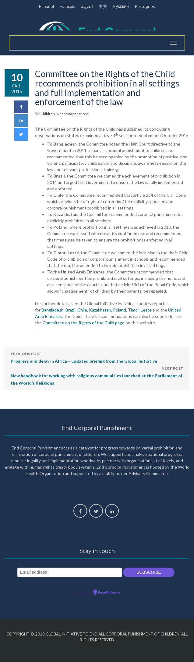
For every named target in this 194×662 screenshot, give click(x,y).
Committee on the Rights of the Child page (84, 322)
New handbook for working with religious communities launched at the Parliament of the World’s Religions (97, 375)
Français (67, 6)
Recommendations (73, 113)
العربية (87, 6)
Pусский (121, 6)
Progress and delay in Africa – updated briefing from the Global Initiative (84, 357)
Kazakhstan (100, 309)
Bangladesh (52, 309)
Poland (119, 309)
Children (48, 113)
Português (145, 6)
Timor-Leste (140, 309)
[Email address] (69, 572)
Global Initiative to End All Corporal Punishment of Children (112, 634)
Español (46, 6)
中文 (103, 6)
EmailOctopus (109, 592)
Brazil (70, 309)
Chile (82, 309)
